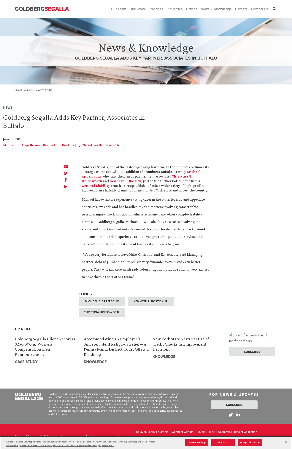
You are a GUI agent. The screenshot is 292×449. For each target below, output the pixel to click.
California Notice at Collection (237, 432)
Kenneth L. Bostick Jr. (61, 145)
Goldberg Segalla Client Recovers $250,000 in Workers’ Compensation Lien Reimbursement (45, 346)
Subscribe (252, 352)
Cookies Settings (197, 443)
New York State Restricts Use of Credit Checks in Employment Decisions (181, 343)
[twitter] (66, 173)
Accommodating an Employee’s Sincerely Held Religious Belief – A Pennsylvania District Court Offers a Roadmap (116, 346)
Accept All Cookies (250, 443)
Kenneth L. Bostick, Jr (128, 181)
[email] (66, 166)
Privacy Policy (206, 432)
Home (19, 90)
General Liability (96, 185)
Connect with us (182, 432)
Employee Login (144, 432)
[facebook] (66, 180)
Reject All (223, 443)
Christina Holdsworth (100, 145)
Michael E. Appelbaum (21, 145)
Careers (163, 432)
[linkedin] (66, 186)
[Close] (286, 444)
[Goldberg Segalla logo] (42, 9)
